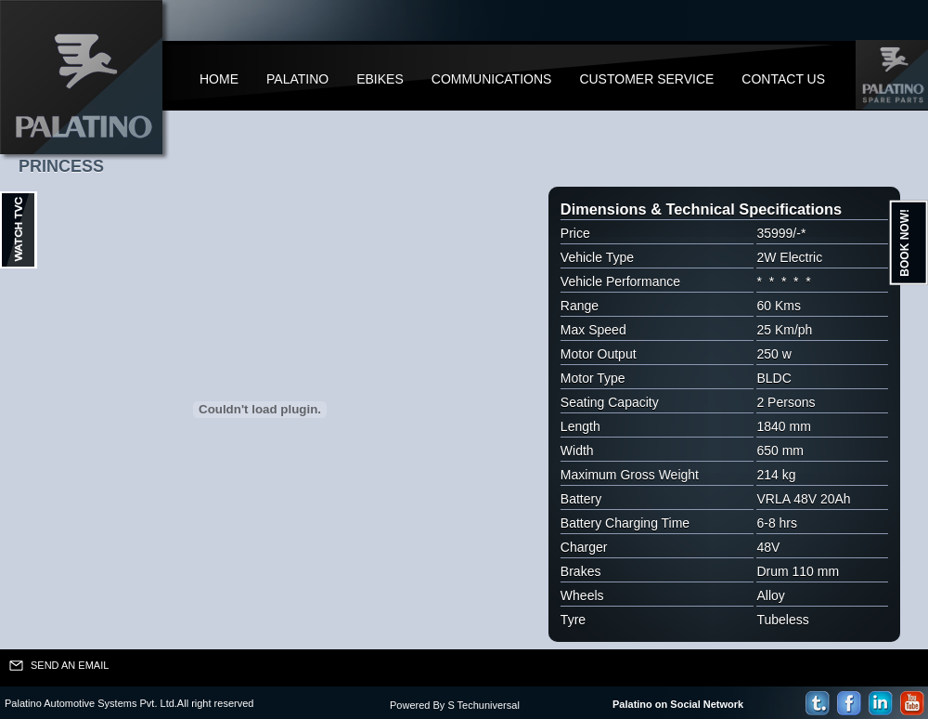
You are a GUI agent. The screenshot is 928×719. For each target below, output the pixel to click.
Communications (492, 79)
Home (219, 79)
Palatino (297, 79)
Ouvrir (18, 229)
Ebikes (380, 79)
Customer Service (646, 79)
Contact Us (783, 79)
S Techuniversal (483, 705)
